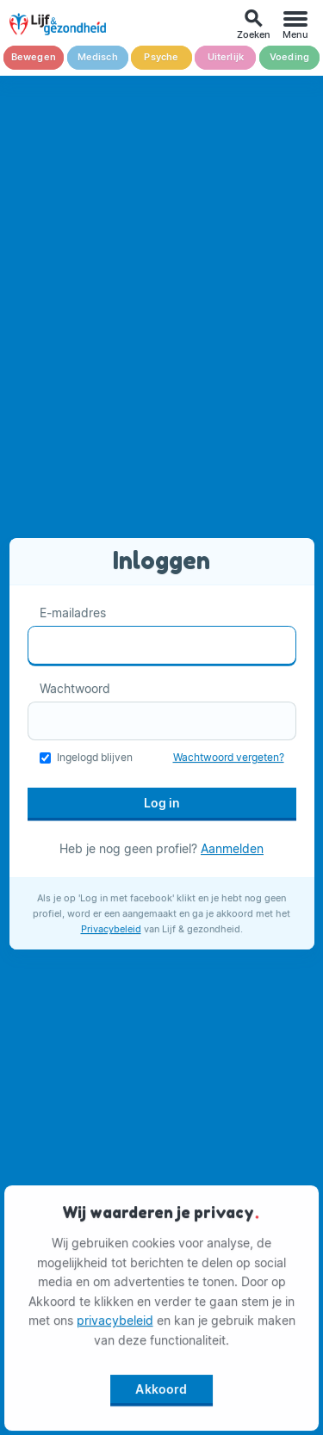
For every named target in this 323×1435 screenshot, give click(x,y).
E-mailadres (73, 612)
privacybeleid (115, 1321)
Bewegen (33, 57)
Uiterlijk (226, 57)
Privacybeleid (111, 929)
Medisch (98, 57)
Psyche (161, 57)
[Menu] (295, 24)
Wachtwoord (75, 688)
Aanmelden (232, 848)
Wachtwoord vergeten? (228, 757)
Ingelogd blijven (95, 757)
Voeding (289, 57)
